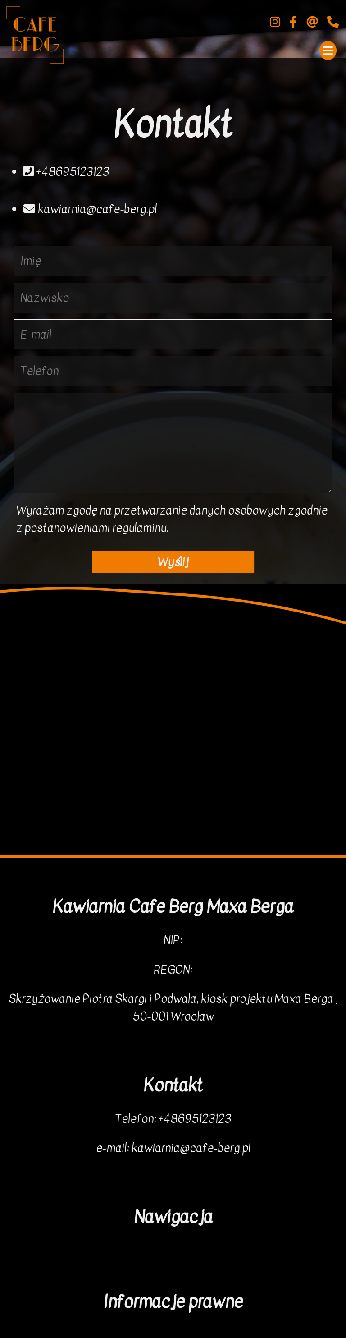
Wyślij (172, 562)
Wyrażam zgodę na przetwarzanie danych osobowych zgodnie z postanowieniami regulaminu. (172, 519)
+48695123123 (66, 171)
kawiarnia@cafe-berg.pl (90, 209)
